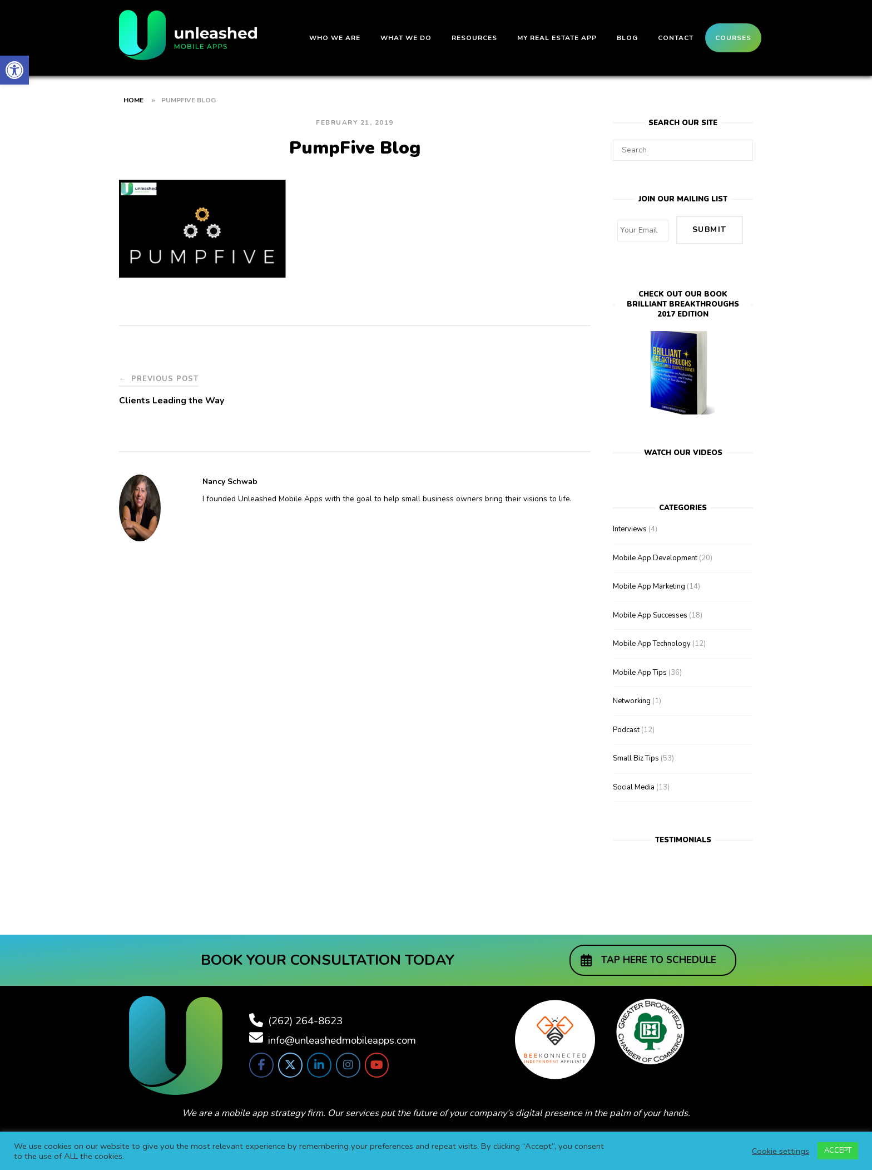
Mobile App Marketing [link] (649, 581)
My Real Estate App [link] (557, 37)
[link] (14, 70)
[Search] (740, 145)
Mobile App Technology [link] (652, 638)
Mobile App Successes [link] (650, 610)
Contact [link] (675, 37)
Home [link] (133, 100)
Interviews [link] (630, 524)
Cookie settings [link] (780, 1151)
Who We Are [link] (334, 37)
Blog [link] (627, 37)
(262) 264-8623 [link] (305, 1015)
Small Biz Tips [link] (636, 753)
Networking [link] (632, 695)
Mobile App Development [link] (655, 552)
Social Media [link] (634, 782)
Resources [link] (474, 37)
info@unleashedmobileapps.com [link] (342, 1034)
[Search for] (683, 150)
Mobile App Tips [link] (640, 667)
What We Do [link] (406, 37)
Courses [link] (733, 37)
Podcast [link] (626, 724)
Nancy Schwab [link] (229, 481)
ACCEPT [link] (837, 1151)
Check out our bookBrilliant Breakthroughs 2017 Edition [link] (683, 299)
